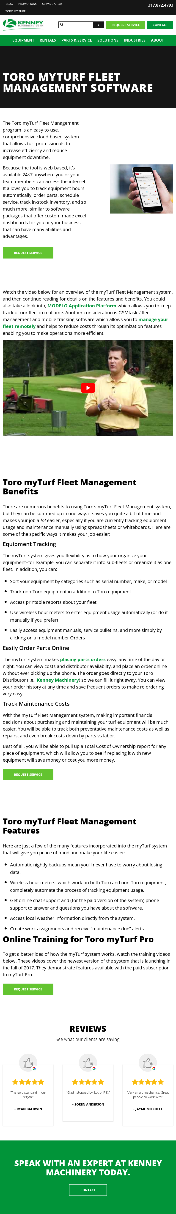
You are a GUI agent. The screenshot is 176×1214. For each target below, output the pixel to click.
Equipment (23, 40)
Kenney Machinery (58, 680)
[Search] (98, 25)
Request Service (126, 25)
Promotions (27, 4)
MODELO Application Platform (81, 306)
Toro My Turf (15, 11)
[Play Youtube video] (88, 388)
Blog (9, 4)
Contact (160, 25)
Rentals (48, 40)
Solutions (107, 40)
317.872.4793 (160, 5)
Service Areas (52, 4)
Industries (135, 40)
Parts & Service (76, 40)
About (157, 40)
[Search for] (79, 25)
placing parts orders (83, 659)
